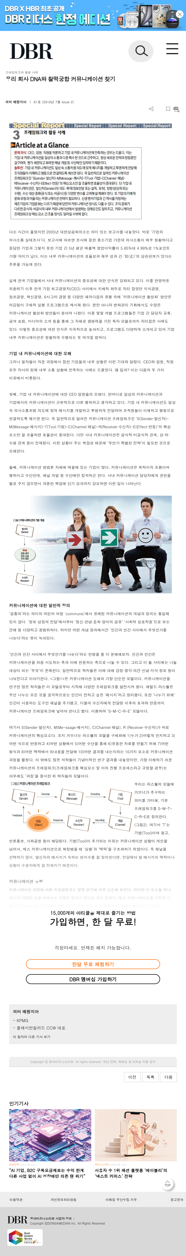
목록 (150, 1077)
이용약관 (15, 1199)
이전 (132, 1077)
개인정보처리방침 (63, 1199)
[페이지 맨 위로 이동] (169, 1185)
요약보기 (176, 109)
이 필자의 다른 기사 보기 (31, 1036)
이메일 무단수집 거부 (121, 1199)
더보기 (151, 109)
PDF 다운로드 (160, 109)
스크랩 (168, 109)
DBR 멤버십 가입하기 (93, 979)
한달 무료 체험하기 (93, 964)
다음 (168, 1077)
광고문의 (176, 1199)
